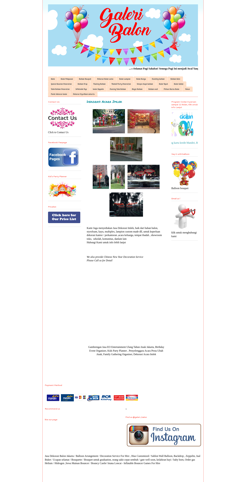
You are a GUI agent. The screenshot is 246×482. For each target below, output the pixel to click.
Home (53, 79)
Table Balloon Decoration (60, 89)
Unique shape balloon (145, 84)
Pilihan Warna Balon (171, 89)
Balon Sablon (178, 84)
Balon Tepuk (163, 84)
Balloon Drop (82, 84)
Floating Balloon (99, 84)
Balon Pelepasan (67, 79)
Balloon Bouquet (85, 79)
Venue (187, 89)
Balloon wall (153, 89)
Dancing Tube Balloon (118, 89)
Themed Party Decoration (121, 84)
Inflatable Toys (81, 89)
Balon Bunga (141, 79)
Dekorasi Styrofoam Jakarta (84, 94)
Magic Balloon (137, 89)
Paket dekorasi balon (59, 94)
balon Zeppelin (98, 89)
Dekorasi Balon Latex (105, 79)
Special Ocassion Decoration (61, 84)
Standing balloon (158, 79)
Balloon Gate (175, 79)
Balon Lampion (124, 79)
